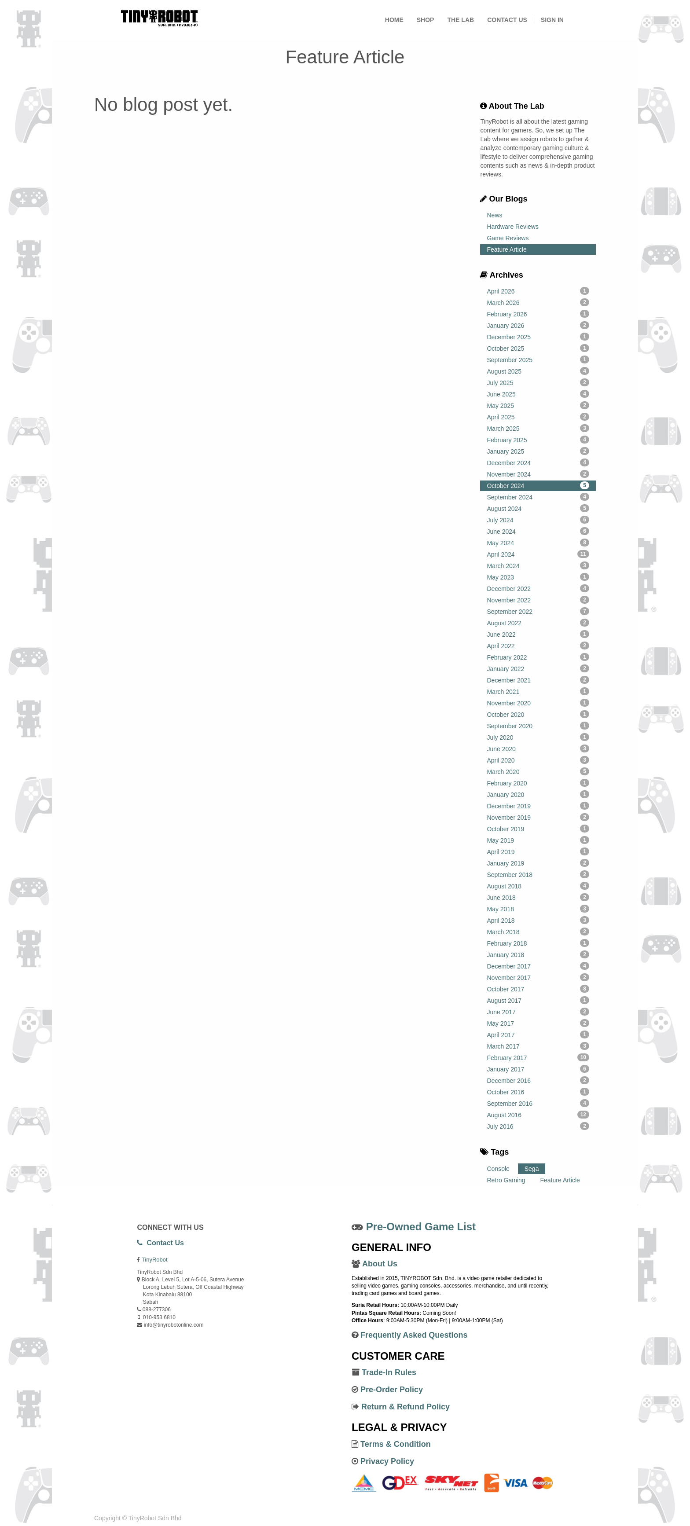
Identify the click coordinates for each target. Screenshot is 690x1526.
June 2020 (538, 748)
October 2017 (538, 989)
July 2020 (538, 737)
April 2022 (538, 645)
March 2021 (538, 691)
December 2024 (538, 462)
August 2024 (538, 508)
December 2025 (538, 337)
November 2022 (538, 600)
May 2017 (538, 1023)
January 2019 (538, 863)
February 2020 (538, 783)
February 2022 (538, 657)
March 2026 (538, 302)
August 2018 (538, 886)
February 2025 (538, 440)
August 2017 (538, 1000)
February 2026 (538, 314)
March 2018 (538, 931)
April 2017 (538, 1034)
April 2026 (538, 291)
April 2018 (538, 920)
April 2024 (538, 554)
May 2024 (538, 543)
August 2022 (538, 623)
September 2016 (538, 1103)
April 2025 (538, 417)
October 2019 (538, 829)
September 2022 (538, 611)
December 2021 (538, 680)
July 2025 (538, 382)
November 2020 (538, 703)
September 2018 (538, 874)
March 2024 (538, 565)
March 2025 (538, 428)
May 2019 (538, 840)
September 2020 (538, 726)
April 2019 (538, 851)
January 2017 (538, 1069)
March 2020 (538, 771)
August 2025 (538, 371)
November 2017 (538, 977)
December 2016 (538, 1080)
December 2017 (538, 966)
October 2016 (538, 1092)
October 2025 (538, 348)
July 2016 (538, 1126)
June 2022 (538, 634)
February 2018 (538, 943)
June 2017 (538, 1012)
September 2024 (538, 497)
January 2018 (538, 954)
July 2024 (538, 520)
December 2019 (538, 806)
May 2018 (538, 909)
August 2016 (538, 1115)
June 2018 (538, 897)
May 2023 (538, 577)
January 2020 (538, 794)
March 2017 (538, 1046)
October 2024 (538, 485)
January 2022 (538, 668)
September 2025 (538, 359)
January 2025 (538, 451)
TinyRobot (155, 1259)
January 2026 (538, 325)
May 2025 (538, 405)
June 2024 (538, 531)
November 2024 (538, 474)
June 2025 (538, 394)
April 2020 (538, 760)
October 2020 (538, 714)
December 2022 (538, 588)
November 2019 (538, 817)
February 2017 (538, 1057)
